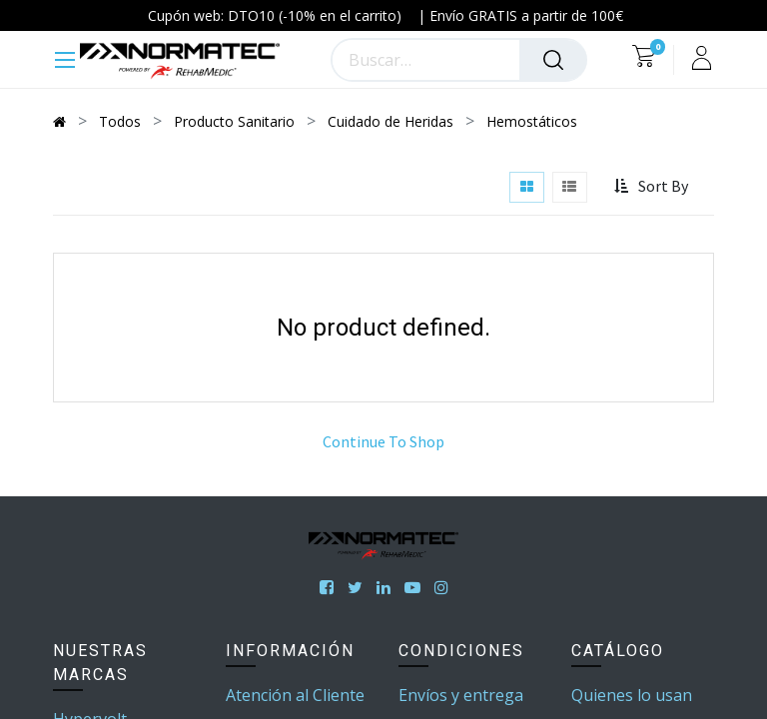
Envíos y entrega (460, 695)
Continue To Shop (383, 441)
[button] (652, 187)
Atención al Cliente (295, 695)
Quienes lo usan (631, 695)
